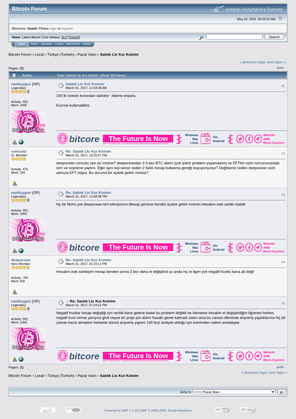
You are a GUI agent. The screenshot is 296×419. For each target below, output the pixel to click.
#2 (283, 153)
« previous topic (253, 62)
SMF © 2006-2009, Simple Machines (166, 410)
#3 (283, 194)
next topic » (276, 62)
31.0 (64, 37)
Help (34, 44)
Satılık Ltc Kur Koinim (119, 54)
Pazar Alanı (87, 54)
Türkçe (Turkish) (60, 54)
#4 (283, 262)
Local (39, 54)
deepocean (20, 260)
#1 (283, 86)
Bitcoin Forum (20, 54)
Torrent (74, 37)
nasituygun (21, 84)
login (53, 28)
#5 (283, 303)
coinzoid (18, 151)
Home (21, 44)
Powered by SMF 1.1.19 (121, 410)
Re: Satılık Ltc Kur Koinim (88, 151)
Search (46, 44)
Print (280, 67)
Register (73, 44)
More (87, 44)
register (67, 28)
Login (59, 44)
